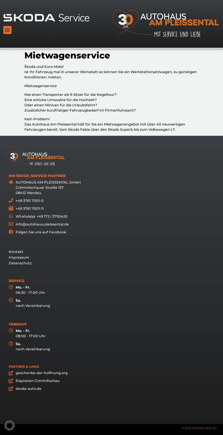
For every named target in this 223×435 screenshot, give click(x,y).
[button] (7, 30)
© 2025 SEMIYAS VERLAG (198, 428)
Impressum (19, 257)
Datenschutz (20, 263)
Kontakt (16, 252)
